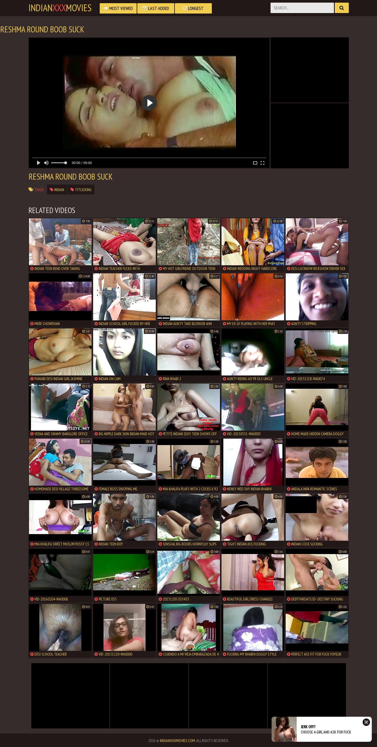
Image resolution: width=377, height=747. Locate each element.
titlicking (81, 189)
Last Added (155, 8)
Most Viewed (118, 8)
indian (57, 189)
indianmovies (60, 8)
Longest (193, 8)
